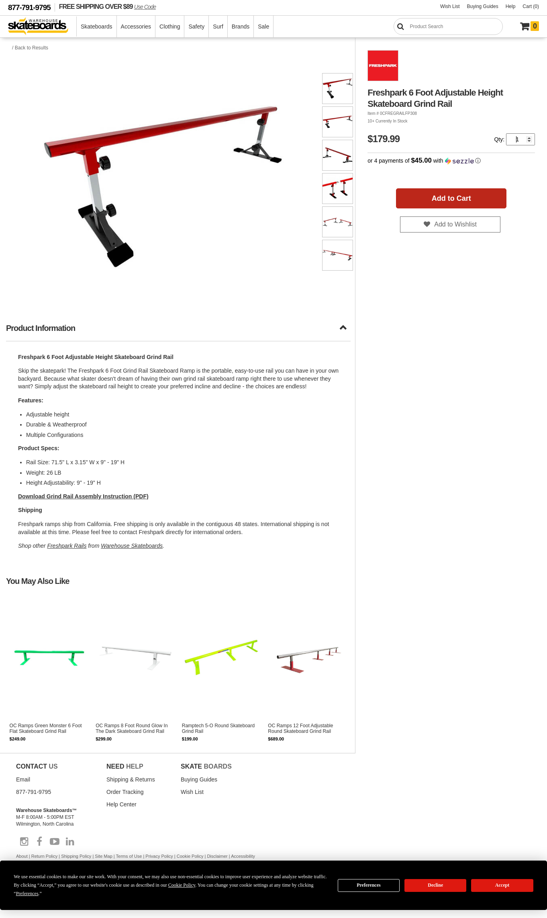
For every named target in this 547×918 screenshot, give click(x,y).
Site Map (103, 856)
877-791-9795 (29, 7)
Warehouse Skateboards (132, 546)
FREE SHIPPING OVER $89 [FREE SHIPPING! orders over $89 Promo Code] (107, 6)
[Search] (448, 26)
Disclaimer (217, 856)
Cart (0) (531, 6)
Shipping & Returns (130, 779)
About (22, 856)
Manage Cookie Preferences (49, 884)
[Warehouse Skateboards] (42, 26)
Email (23, 779)
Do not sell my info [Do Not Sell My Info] (117, 884)
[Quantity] (520, 139)
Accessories (136, 26)
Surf (218, 26)
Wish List (450, 6)
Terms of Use (129, 856)
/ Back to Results (30, 48)
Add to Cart (451, 198)
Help (511, 6)
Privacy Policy (159, 856)
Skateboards (96, 26)
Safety (196, 26)
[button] (451, 161)
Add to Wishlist (455, 224)
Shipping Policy (76, 856)
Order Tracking (125, 792)
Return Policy (44, 856)
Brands (240, 26)
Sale (263, 26)
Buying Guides (482, 6)
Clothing (169, 26)
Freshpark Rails (66, 546)
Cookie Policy (190, 856)
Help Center (121, 804)
